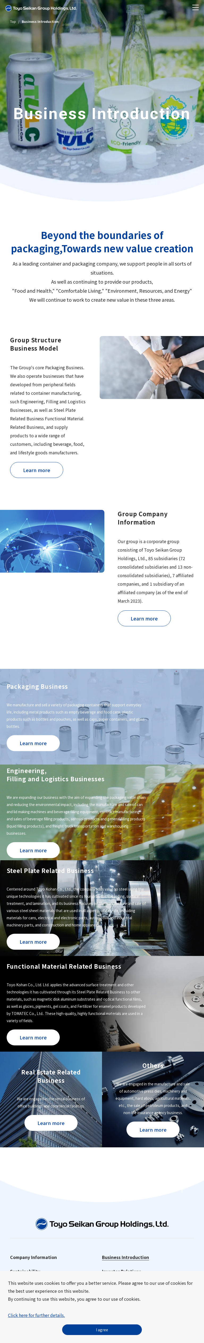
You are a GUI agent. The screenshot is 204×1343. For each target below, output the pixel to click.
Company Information (33, 1257)
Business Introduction (125, 1257)
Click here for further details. (36, 1315)
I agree (102, 1329)
